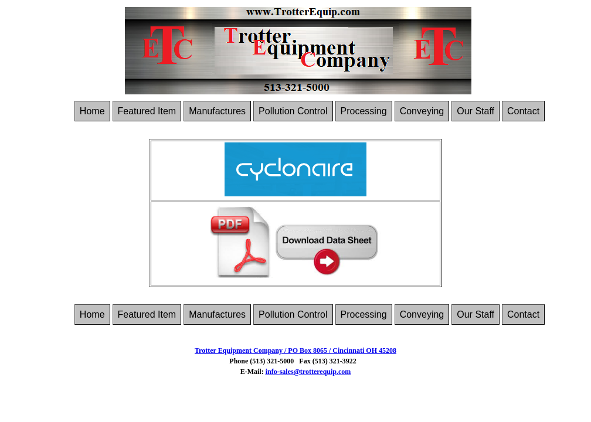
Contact (523, 111)
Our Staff (475, 111)
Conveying (422, 111)
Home (92, 111)
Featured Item (147, 111)
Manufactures (217, 111)
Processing (364, 111)
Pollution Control (293, 111)
